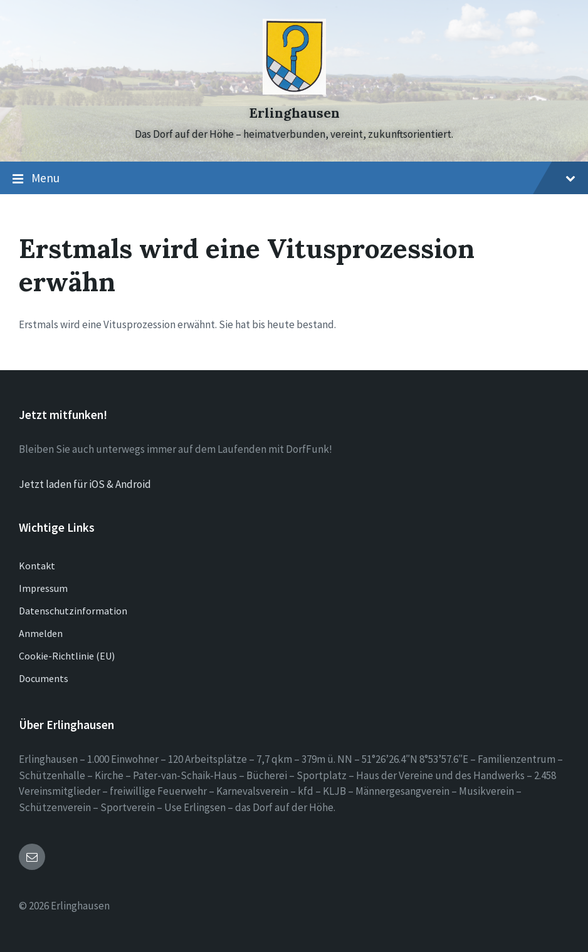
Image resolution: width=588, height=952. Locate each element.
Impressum (43, 588)
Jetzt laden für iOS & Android (85, 484)
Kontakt (37, 565)
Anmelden (41, 633)
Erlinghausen (294, 113)
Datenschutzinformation (73, 610)
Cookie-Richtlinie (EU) (67, 655)
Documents (43, 678)
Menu (294, 178)
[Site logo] (294, 91)
